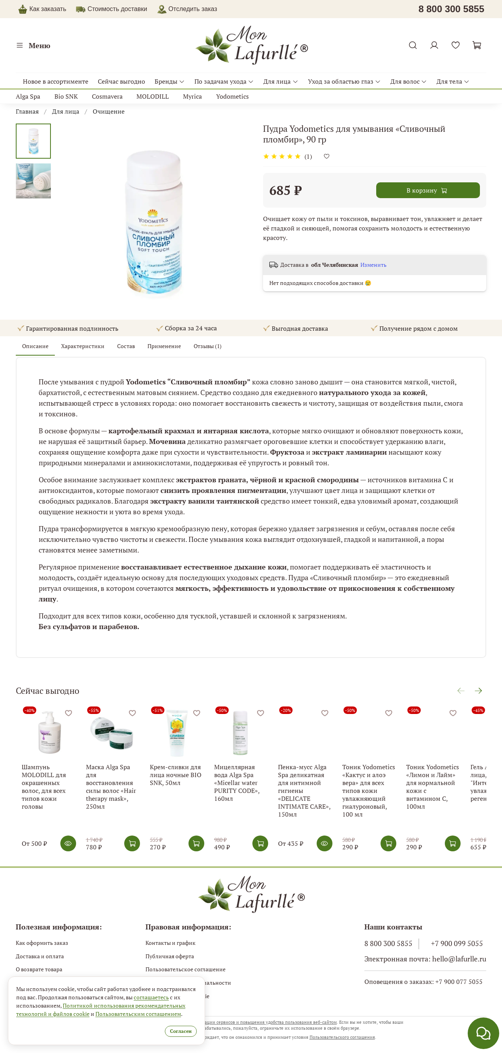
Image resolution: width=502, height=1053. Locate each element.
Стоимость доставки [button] (117, 9)
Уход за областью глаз (344, 81)
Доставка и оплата (40, 955)
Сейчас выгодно (121, 81)
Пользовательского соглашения (342, 1036)
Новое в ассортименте (55, 81)
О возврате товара (39, 968)
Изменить (373, 264)
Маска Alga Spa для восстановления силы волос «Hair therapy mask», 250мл (112, 789)
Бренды (170, 81)
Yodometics (232, 96)
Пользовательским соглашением (138, 1013)
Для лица (280, 81)
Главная (27, 111)
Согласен (172, 1030)
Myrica (192, 96)
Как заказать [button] (47, 9)
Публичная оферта (170, 955)
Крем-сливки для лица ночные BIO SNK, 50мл (179, 781)
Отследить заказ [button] (187, 9)
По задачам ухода (224, 81)
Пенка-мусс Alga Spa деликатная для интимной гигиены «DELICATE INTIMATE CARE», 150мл (319, 793)
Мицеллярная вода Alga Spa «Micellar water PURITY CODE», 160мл (249, 785)
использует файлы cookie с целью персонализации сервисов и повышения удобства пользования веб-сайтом (223, 1021)
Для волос (408, 81)
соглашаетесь (151, 996)
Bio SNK (66, 96)
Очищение (109, 111)
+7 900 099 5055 (457, 942)
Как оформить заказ (42, 942)
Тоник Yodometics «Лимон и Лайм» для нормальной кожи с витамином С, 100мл (455, 789)
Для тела (453, 81)
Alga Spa (28, 96)
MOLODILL (152, 96)
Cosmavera (107, 96)
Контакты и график (171, 942)
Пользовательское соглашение (186, 968)
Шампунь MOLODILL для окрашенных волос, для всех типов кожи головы (44, 789)
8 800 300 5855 (388, 942)
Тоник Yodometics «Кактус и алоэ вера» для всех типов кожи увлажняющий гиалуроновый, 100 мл (387, 797)
